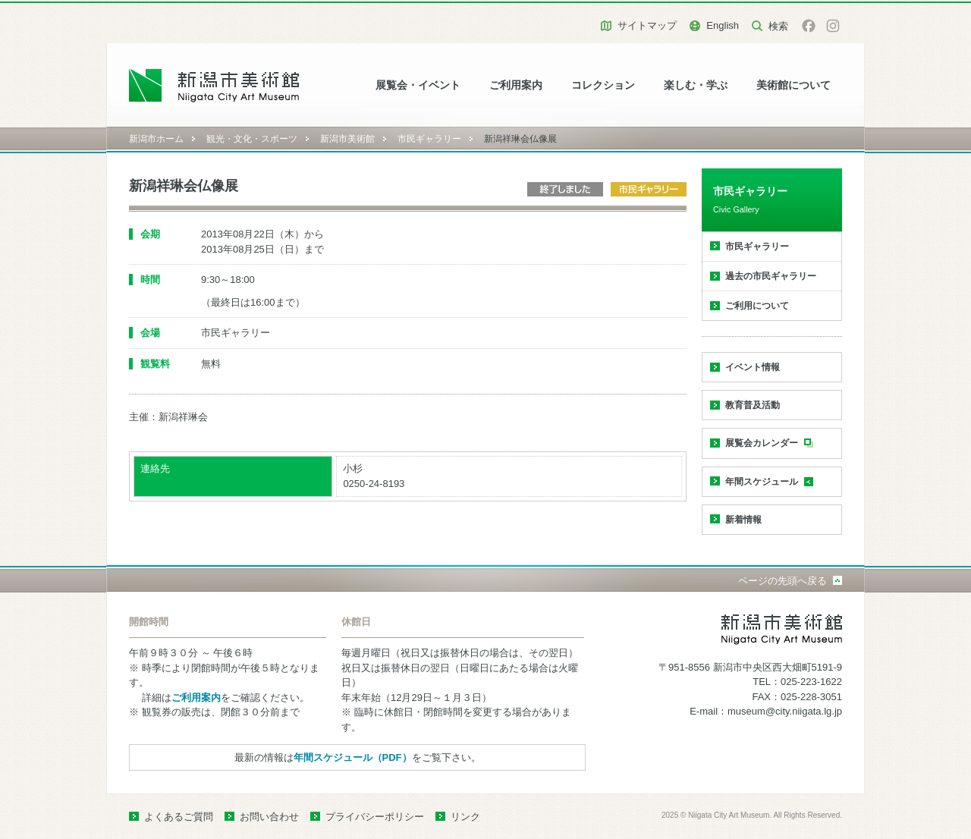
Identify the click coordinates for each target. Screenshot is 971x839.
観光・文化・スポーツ (251, 139)
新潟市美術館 (347, 139)
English (722, 25)
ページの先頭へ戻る (782, 580)
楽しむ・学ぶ (695, 85)
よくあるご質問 (178, 816)
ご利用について (757, 305)
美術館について (793, 85)
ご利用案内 (515, 85)
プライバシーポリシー (374, 816)
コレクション (603, 85)
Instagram (833, 26)
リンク (465, 816)
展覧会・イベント (418, 85)
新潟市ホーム (156, 139)
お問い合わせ (269, 816)
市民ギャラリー (429, 139)
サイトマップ (647, 25)
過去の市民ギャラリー (770, 276)
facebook (809, 26)
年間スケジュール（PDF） (353, 757)
